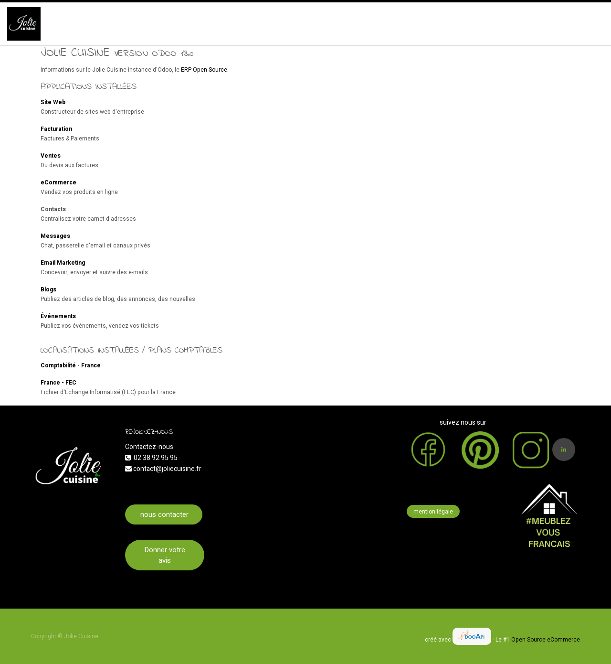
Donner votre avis (164, 555)
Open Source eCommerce (545, 639)
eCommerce (58, 182)
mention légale (433, 511)
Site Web (53, 102)
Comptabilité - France (71, 365)
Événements (58, 316)
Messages (55, 236)
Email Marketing (63, 262)
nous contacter (163, 514)
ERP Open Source (204, 69)
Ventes (51, 155)
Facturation (56, 129)
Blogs (48, 289)
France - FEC (58, 382)
